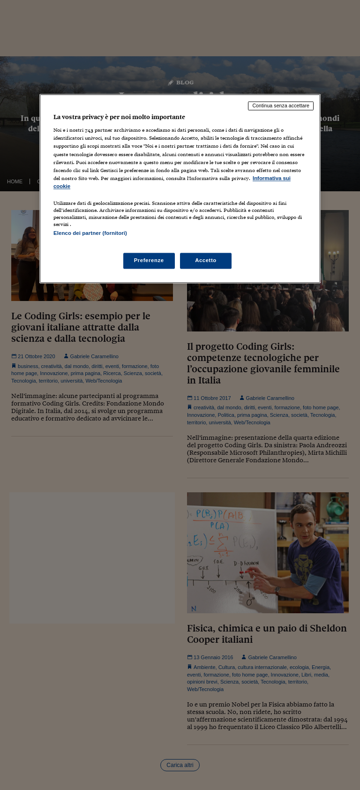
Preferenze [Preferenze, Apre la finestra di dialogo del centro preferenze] (149, 260)
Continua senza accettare (280, 105)
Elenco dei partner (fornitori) (90, 233)
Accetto (206, 260)
